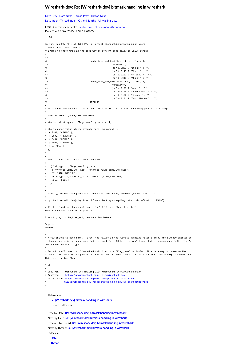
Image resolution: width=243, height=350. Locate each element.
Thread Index (68, 20)
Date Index (51, 20)
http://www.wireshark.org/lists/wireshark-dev (95, 275)
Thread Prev (81, 16)
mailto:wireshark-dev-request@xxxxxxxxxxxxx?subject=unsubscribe (106, 281)
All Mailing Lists (107, 20)
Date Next (65, 16)
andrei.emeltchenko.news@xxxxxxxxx (102, 27)
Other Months (87, 20)
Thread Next (98, 16)
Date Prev (51, 16)
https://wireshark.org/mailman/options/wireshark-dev (100, 278)
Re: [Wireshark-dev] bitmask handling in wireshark (81, 300)
